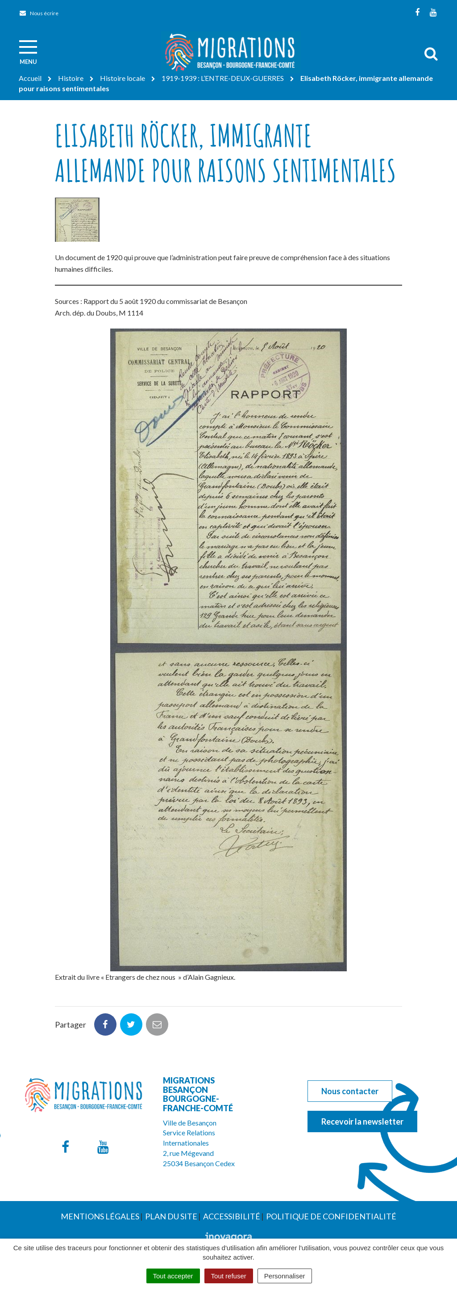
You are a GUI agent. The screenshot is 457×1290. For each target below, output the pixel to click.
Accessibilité (231, 1216)
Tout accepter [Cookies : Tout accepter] (173, 1276)
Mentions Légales (100, 1216)
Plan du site (171, 1216)
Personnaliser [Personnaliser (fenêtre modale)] (284, 1276)
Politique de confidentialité (331, 1216)
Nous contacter (349, 1091)
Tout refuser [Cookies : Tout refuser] (228, 1276)
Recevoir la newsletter (362, 1121)
